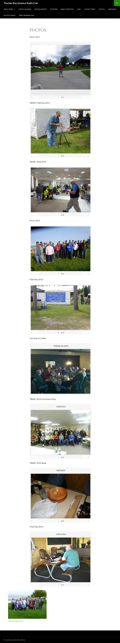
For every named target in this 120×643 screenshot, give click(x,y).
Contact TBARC (89, 9)
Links (79, 9)
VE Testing (53, 9)
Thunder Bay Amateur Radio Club (21, 3)
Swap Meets (112, 9)
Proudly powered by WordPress (14, 640)
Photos (102, 9)
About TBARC (8, 9)
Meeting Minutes (40, 9)
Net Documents (10, 15)
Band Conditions (67, 9)
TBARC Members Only (26, 15)
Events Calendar (24, 9)
